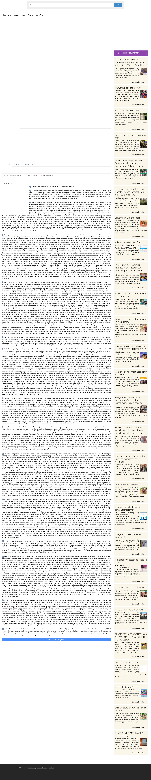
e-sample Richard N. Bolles (127, 687)
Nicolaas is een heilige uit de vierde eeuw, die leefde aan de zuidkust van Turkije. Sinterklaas (130, 62)
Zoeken (118, 5)
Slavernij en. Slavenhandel (127, 217)
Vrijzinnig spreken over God (128, 242)
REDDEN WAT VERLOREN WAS (129, 609)
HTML (16, 164)
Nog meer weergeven (56, 640)
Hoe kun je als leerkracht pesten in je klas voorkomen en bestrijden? (130, 459)
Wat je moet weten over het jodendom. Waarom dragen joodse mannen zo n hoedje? (128, 400)
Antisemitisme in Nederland (128, 110)
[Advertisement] (75, 33)
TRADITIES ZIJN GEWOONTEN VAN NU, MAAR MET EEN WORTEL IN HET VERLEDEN (131, 637)
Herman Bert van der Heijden (13, 175)
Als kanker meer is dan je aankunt (131, 587)
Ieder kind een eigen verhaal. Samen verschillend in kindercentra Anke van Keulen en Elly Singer (130, 164)
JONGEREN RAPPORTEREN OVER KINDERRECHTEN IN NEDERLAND (130, 348)
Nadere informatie (139, 82)
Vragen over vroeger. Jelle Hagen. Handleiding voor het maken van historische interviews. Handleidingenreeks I (130, 193)
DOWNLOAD (28, 164)
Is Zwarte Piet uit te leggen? (128, 87)
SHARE (6, 164)
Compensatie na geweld (126, 484)
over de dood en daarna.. (127, 662)
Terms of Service (42, 768)
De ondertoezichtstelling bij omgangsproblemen (128, 508)
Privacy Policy (32, 768)
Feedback (51, 768)
